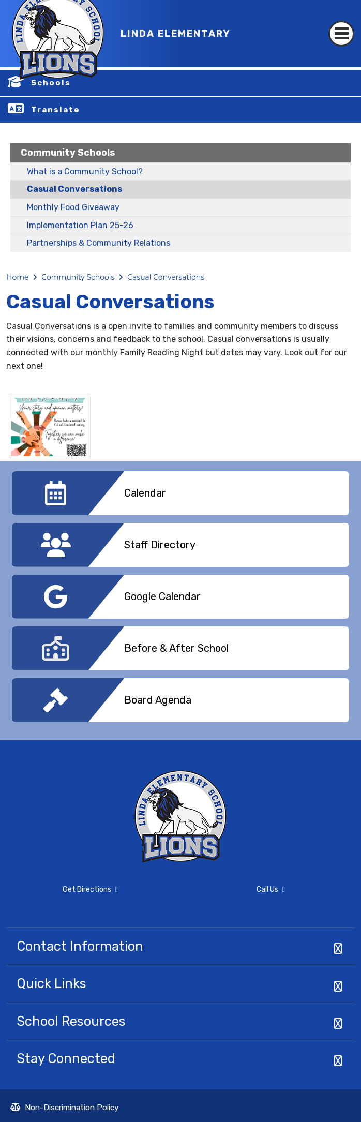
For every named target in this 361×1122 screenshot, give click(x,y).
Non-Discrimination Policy (64, 1108)
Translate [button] (55, 109)
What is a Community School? (85, 171)
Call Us (236, 891)
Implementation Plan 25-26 (80, 225)
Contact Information (80, 946)
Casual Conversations (74, 189)
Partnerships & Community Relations (98, 243)
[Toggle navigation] (341, 24)
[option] (180, 497)
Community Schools (68, 152)
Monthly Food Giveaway (73, 207)
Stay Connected (66, 1058)
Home (17, 277)
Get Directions (62, 894)
